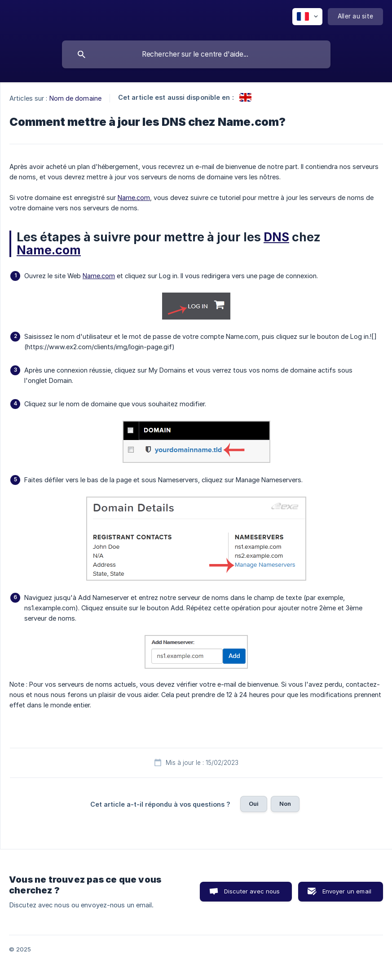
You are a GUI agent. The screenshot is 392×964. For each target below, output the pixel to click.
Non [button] (285, 803)
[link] (245, 97)
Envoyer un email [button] (346, 891)
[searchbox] (196, 54)
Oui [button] (254, 803)
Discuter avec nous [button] (252, 891)
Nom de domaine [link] (75, 98)
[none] (307, 16)
